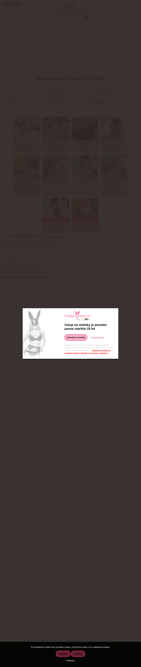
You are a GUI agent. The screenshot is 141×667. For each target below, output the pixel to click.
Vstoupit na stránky (76, 337)
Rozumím (78, 654)
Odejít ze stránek (97, 337)
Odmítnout (70, 661)
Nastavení (63, 654)
